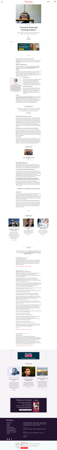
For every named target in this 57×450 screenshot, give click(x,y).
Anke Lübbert (27, 387)
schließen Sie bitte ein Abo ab (32, 251)
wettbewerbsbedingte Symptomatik (21, 258)
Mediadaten (36, 432)
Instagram (39, 252)
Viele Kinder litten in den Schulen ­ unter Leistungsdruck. (24, 96)
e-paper (8, 433)
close (42, 441)
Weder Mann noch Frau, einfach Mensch (28, 380)
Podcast (8, 424)
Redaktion (25, 436)
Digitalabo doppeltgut (11, 430)
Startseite (23, 3)
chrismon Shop (31, 432)
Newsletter (9, 422)
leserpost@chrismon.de (26, 252)
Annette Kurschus (28, 234)
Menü (2, 2)
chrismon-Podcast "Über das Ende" (14, 377)
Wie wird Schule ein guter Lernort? (21, 162)
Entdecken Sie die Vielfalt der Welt (42, 379)
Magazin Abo (25, 432)
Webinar (8, 425)
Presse (40, 432)
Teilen (28, 55)
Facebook (25, 253)
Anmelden (55, 1)
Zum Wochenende (10, 427)
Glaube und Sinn (36, 422)
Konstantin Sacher (14, 390)
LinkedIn (30, 253)
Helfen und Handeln (43, 422)
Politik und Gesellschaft (27, 425)
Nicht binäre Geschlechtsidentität (28, 377)
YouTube (7, 439)
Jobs (43, 432)
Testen (48, 1)
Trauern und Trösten (36, 425)
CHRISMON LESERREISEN (42, 376)
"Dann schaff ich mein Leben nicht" (28, 158)
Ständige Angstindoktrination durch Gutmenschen (23, 271)
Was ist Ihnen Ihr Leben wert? (14, 380)
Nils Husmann (42, 234)
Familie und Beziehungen (27, 422)
